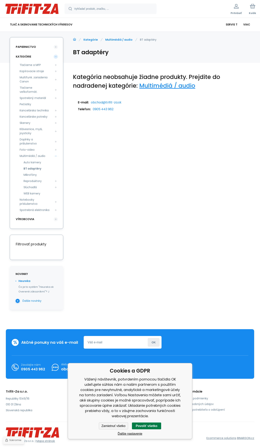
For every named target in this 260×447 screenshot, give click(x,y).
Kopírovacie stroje (32, 71)
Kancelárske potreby (33, 117)
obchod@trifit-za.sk (106, 102)
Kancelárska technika (34, 110)
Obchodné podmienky (192, 398)
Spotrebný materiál (33, 98)
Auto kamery (32, 162)
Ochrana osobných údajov (195, 404)
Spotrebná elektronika (34, 210)
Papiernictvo (26, 47)
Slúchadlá (30, 187)
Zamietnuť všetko (113, 426)
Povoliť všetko (146, 426)
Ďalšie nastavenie (130, 433)
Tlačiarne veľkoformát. (28, 90)
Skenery (25, 123)
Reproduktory (33, 181)
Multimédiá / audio (119, 40)
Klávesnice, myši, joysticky (31, 131)
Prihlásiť (154, 342)
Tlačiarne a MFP (30, 65)
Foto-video (27, 150)
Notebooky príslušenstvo (29, 202)
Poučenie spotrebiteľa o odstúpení (201, 410)
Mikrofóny (30, 175)
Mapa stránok (45, 441)
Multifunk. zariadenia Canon (33, 79)
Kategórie (90, 40)
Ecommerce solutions (221, 438)
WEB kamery (32, 193)
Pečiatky (25, 104)
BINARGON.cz (245, 438)
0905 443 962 (103, 109)
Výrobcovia (25, 219)
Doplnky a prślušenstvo (28, 141)
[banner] (32, 9)
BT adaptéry (32, 169)
